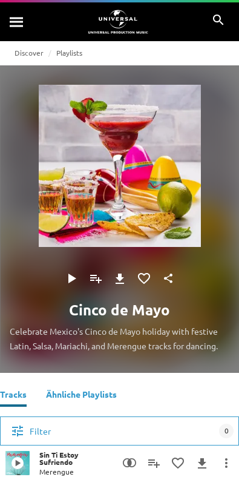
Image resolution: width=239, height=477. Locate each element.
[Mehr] (226, 463)
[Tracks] (13, 395)
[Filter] (119, 431)
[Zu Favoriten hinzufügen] (144, 278)
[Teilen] (168, 278)
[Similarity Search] (129, 463)
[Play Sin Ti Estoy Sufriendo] (17, 463)
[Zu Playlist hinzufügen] (95, 278)
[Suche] (17, 21)
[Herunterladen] (120, 278)
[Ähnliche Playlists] (81, 395)
